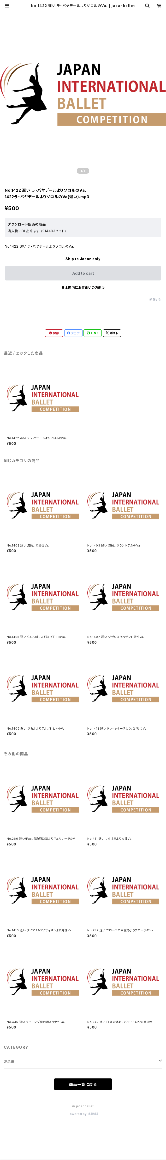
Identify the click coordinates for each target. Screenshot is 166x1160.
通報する (155, 299)
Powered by (83, 1114)
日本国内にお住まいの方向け (83, 288)
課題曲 (9, 1061)
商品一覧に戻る (83, 1084)
